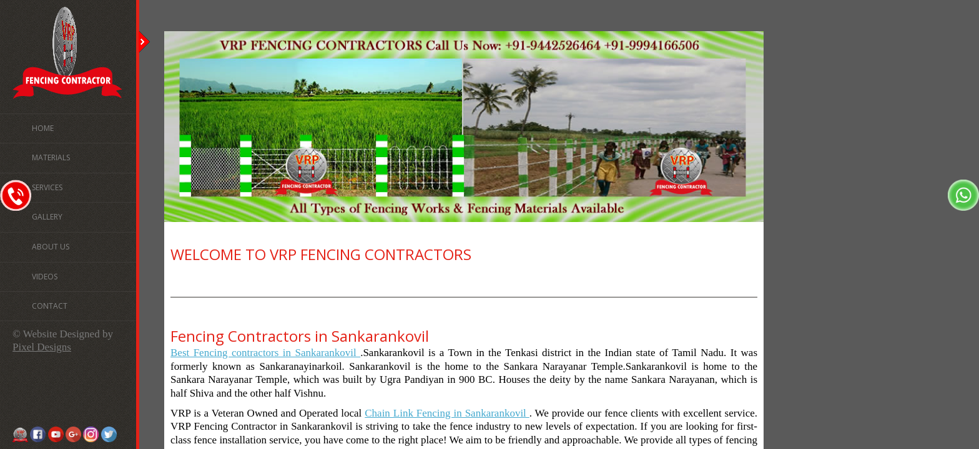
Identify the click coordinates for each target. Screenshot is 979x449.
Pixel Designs (41, 347)
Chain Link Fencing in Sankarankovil (447, 413)
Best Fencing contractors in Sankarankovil (265, 353)
